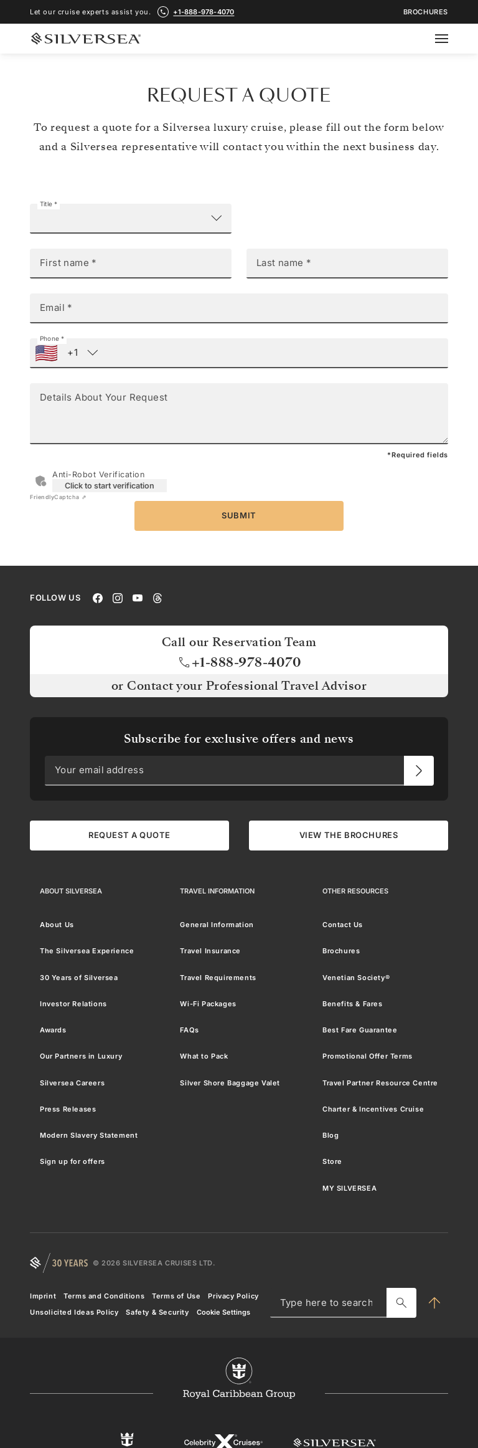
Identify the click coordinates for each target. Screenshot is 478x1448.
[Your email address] (419, 771)
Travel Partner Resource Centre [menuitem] (380, 1083)
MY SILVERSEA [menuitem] (349, 1188)
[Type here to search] (401, 1303)
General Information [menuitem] (216, 924)
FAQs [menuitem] (189, 1030)
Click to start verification (109, 485)
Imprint (43, 1296)
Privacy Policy (233, 1296)
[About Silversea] (71, 891)
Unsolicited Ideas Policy (74, 1312)
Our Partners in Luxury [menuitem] (81, 1056)
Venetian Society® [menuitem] (356, 977)
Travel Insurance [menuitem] (210, 950)
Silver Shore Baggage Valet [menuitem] (230, 1083)
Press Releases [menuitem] (68, 1109)
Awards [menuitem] (53, 1030)
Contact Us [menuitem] (342, 924)
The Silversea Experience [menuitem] (87, 950)
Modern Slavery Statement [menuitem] (89, 1135)
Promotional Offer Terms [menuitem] (367, 1056)
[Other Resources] (355, 891)
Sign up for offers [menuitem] (72, 1161)
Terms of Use (176, 1296)
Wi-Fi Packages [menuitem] (208, 1003)
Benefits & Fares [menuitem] (352, 1003)
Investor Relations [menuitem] (73, 1003)
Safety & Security (157, 1312)
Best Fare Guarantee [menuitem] (359, 1030)
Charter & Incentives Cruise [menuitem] (373, 1109)
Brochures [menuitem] (341, 950)
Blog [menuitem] (330, 1135)
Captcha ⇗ (58, 496)
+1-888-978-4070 (239, 662)
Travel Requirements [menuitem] (218, 977)
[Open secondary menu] (449, 39)
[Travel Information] (217, 891)
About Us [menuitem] (57, 924)
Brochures (425, 12)
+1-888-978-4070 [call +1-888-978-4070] (203, 11)
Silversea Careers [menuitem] (72, 1083)
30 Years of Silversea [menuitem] (79, 977)
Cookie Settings (223, 1312)
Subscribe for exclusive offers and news (239, 738)
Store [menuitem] (332, 1161)
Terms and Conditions (103, 1296)
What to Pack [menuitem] (204, 1056)
